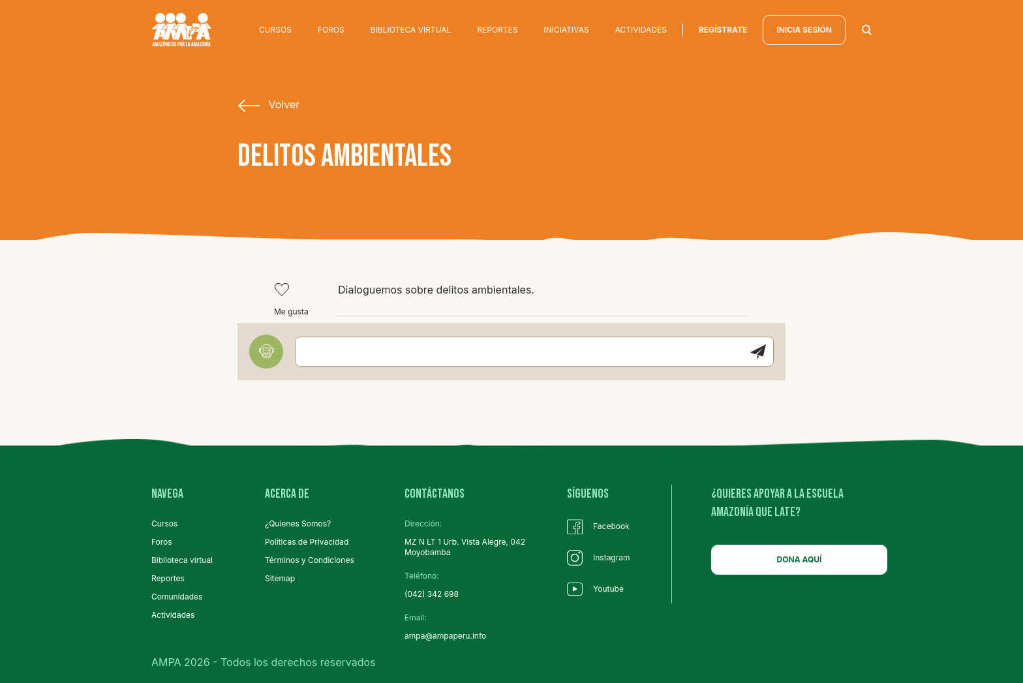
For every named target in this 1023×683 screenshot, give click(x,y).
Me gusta (291, 299)
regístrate (723, 30)
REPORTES (497, 30)
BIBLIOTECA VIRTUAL (411, 30)
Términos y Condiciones (309, 560)
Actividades (172, 615)
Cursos (164, 523)
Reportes (168, 578)
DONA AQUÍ (799, 559)
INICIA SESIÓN (804, 30)
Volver (268, 105)
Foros (161, 542)
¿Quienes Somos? (298, 523)
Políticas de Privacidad (306, 542)
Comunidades (176, 596)
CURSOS (275, 30)
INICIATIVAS (566, 30)
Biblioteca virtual (182, 560)
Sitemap (280, 578)
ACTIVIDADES (641, 30)
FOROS (331, 30)
